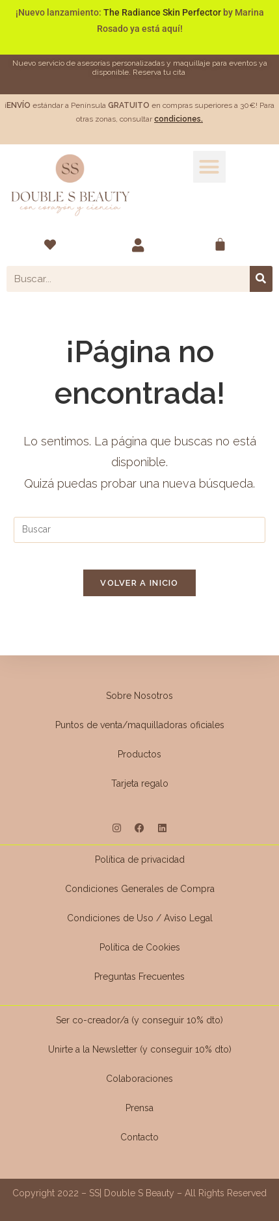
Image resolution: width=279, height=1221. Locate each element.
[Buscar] (261, 279)
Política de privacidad (140, 859)
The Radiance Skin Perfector (162, 12)
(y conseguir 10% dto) (177, 1020)
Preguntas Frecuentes (139, 976)
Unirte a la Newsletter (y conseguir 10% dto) (140, 1049)
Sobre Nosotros (139, 695)
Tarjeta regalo (139, 783)
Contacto (139, 1137)
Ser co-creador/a (93, 1020)
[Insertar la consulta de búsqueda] (139, 530)
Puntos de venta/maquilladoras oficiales (139, 725)
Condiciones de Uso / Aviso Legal (140, 918)
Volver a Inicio (139, 583)
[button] (209, 167)
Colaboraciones (139, 1078)
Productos (139, 754)
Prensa (139, 1108)
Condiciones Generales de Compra (140, 889)
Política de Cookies (140, 947)
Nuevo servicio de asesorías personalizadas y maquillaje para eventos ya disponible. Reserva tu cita (139, 67)
